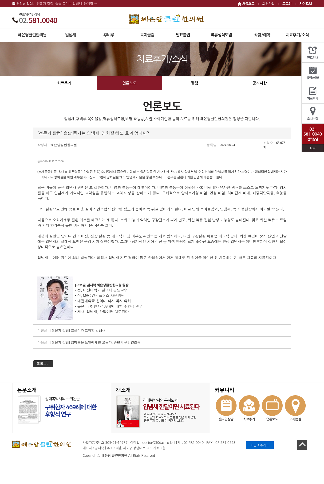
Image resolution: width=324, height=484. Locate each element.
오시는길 (313, 114)
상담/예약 (313, 73)
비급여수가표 (259, 445)
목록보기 (43, 363)
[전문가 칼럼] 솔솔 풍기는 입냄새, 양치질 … (66, 3)
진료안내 (313, 52)
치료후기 (313, 93)
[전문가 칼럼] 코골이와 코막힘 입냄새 (78, 330)
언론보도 (129, 83)
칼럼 (194, 83)
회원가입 (268, 3)
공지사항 (260, 83)
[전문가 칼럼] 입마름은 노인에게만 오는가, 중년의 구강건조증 (96, 342)
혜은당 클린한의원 (166, 19)
